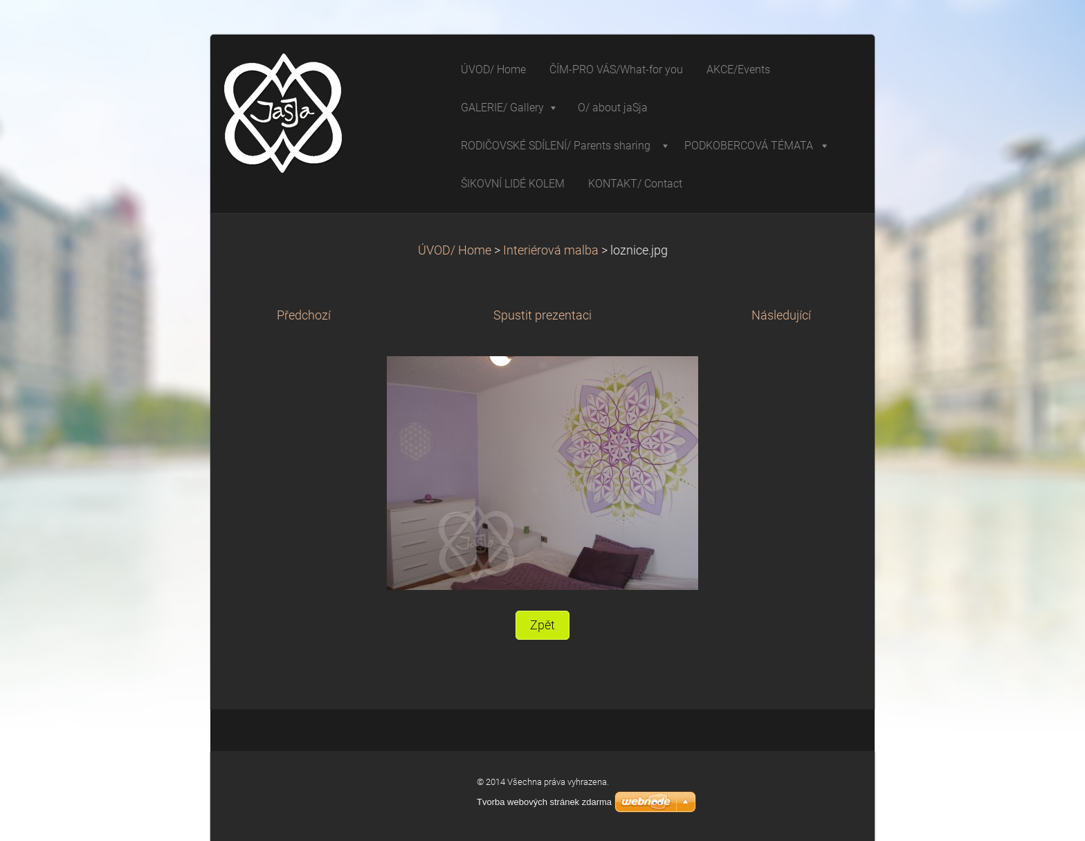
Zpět (542, 625)
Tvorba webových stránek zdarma (544, 802)
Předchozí (304, 315)
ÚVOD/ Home (454, 250)
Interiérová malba (551, 250)
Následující (781, 315)
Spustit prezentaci (542, 315)
